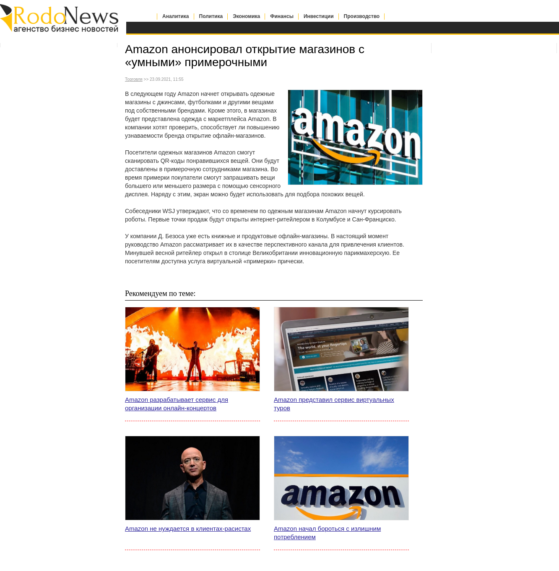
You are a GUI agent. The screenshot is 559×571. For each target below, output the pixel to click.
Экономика (246, 16)
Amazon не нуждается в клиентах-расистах (188, 528)
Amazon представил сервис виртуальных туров (334, 404)
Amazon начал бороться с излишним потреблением (327, 532)
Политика (211, 16)
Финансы (282, 16)
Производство (362, 16)
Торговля (134, 79)
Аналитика (175, 16)
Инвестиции (319, 16)
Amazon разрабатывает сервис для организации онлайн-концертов (176, 404)
